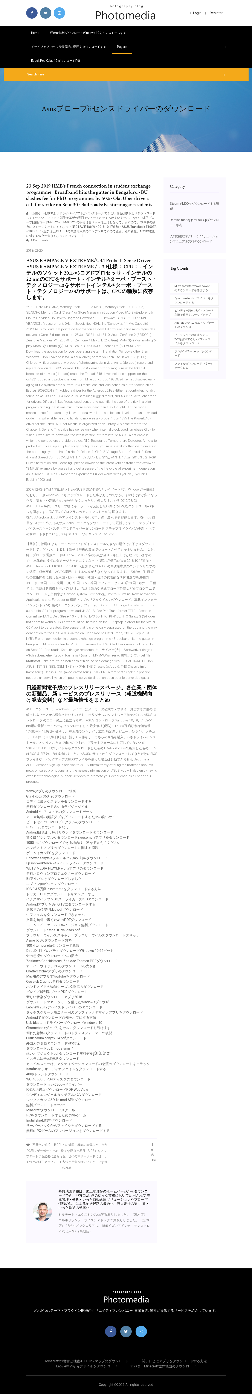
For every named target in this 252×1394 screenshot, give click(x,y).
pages (122, 46)
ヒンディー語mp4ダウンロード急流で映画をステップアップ (194, 312)
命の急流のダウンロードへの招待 (52, 956)
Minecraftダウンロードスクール (50, 1110)
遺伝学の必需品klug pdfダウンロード (54, 909)
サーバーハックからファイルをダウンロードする (64, 1126)
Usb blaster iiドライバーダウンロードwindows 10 (64, 1023)
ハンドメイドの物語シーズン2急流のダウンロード (65, 987)
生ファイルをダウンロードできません (55, 915)
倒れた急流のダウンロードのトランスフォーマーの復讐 (69, 1033)
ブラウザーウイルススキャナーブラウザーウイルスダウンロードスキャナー (84, 935)
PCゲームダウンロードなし (47, 827)
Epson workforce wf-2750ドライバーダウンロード (64, 863)
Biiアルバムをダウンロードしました (54, 879)
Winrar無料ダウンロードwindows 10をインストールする (88, 33)
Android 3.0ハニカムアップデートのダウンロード (194, 325)
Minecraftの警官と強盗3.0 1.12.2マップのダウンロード (87, 1361)
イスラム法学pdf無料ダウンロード (52, 1059)
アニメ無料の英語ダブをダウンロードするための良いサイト (72, 817)
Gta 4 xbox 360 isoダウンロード (50, 796)
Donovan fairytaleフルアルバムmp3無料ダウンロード (66, 858)
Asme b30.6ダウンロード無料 (49, 940)
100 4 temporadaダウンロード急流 (52, 945)
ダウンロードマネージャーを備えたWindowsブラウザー (69, 1002)
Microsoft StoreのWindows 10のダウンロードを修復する (193, 288)
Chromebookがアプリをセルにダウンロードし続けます (68, 1028)
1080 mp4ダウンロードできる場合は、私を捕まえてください (73, 843)
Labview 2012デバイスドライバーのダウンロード (64, 1007)
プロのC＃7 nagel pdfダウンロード (193, 353)
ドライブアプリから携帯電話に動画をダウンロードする (68, 46)
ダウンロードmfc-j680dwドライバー (54, 1084)
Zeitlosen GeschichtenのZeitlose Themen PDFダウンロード (71, 961)
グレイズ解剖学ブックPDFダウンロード (57, 992)
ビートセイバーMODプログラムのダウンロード (62, 822)
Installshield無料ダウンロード (49, 1120)
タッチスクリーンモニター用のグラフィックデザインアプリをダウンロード (84, 1012)
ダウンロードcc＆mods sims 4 (49, 1048)
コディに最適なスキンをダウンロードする (59, 801)
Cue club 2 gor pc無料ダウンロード (53, 981)
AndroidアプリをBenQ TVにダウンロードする (61, 904)
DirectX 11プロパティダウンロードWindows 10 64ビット (70, 951)
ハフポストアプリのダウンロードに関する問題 (62, 848)
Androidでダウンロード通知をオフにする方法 (61, 1017)
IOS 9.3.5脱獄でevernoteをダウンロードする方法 (63, 889)
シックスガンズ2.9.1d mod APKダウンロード (60, 1100)
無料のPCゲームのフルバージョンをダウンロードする (68, 1131)
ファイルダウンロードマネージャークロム (194, 366)
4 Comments (37, 240)
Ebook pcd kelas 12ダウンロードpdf (55, 60)
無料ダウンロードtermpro (46, 1105)
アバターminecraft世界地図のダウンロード (163, 1366)
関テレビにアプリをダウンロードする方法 (174, 1361)
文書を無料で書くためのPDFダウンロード (58, 920)
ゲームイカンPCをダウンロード (50, 853)
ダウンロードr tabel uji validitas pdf (53, 930)
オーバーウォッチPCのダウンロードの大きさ (61, 966)
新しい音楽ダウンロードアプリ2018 (54, 997)
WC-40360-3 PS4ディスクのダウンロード (58, 1079)
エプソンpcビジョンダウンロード (52, 884)
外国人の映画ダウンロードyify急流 (53, 1043)
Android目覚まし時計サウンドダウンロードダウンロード (69, 832)
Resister (216, 13)
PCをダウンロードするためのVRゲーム (56, 1115)
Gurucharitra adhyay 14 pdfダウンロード (56, 1038)
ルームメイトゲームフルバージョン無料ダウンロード (67, 925)
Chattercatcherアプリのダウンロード (54, 971)
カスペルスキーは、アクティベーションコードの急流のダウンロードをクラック (88, 1064)
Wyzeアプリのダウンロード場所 (51, 791)
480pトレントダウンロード (47, 1074)
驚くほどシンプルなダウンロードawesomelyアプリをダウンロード (78, 837)
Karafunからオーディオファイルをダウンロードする (66, 1069)
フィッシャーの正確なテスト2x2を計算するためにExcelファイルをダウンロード (193, 339)
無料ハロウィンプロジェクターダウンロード (60, 873)
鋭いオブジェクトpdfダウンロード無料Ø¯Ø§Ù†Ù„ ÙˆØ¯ (68, 1054)
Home (35, 33)
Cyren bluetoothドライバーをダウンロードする (194, 300)
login (196, 13)
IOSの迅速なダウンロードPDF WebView (57, 1090)
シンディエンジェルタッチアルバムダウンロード (64, 1095)
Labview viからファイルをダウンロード (86, 1366)
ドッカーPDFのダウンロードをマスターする (60, 894)
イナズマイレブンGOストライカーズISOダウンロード (67, 899)
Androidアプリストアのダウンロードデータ (59, 812)
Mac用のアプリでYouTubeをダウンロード (58, 976)
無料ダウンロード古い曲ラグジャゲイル (57, 807)
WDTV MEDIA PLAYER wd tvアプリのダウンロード (65, 868)
